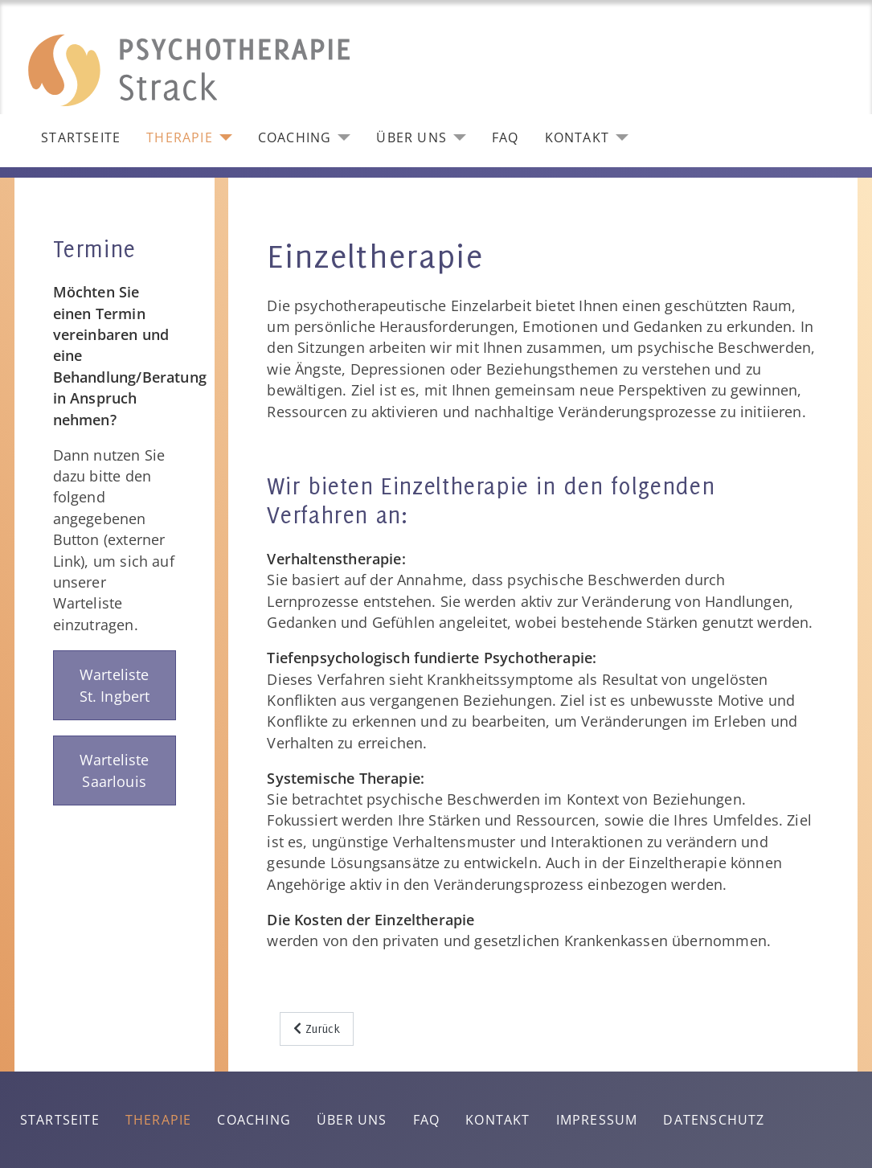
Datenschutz (713, 1120)
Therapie (179, 137)
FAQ (505, 137)
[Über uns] (456, 137)
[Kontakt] (618, 137)
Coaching (295, 137)
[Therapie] (222, 137)
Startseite (81, 137)
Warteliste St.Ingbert (115, 685)
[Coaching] (340, 137)
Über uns (411, 137)
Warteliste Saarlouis (114, 770)
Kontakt (577, 137)
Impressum (597, 1120)
